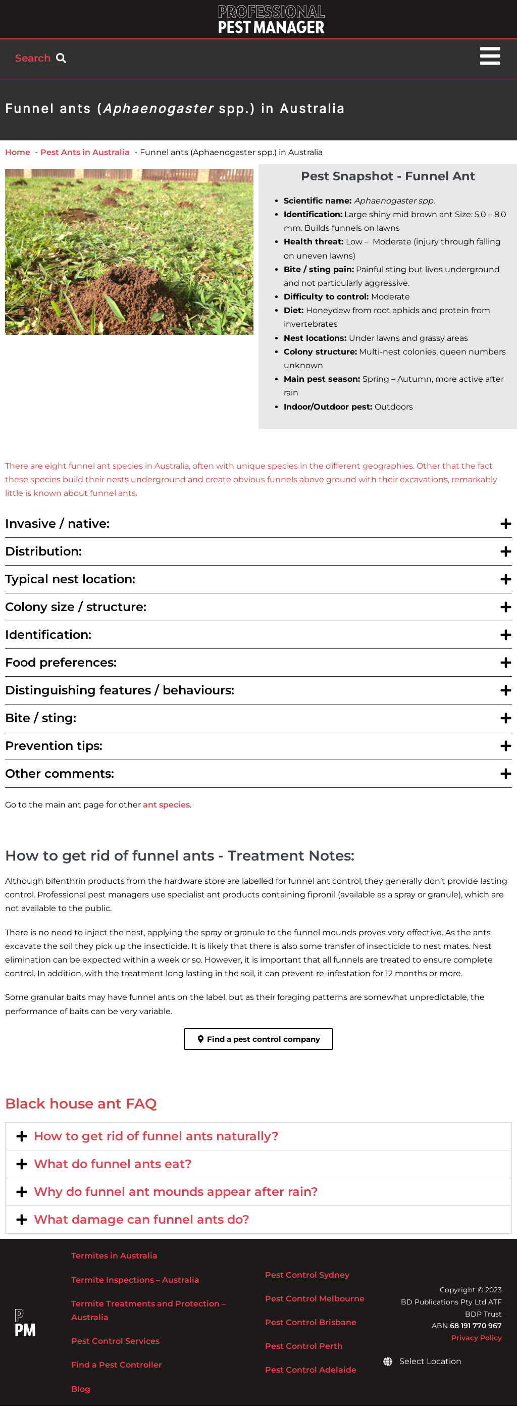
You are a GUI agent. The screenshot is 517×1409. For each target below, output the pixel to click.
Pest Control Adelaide (310, 1373)
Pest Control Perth (304, 1349)
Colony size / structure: (75, 610)
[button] (258, 527)
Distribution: (43, 554)
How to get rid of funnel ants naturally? (156, 1139)
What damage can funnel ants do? (141, 1223)
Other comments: (59, 777)
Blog (80, 1392)
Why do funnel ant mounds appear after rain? (176, 1195)
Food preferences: (61, 666)
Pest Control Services (115, 1344)
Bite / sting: (40, 721)
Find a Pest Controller (116, 1368)
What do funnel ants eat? (113, 1167)
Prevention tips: (53, 749)
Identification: (48, 638)
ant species (166, 808)
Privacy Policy (476, 1340)
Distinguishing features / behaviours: (119, 693)
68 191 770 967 (476, 1329)
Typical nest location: (70, 582)
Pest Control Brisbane (310, 1325)
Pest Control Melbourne (315, 1301)
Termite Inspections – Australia (135, 1283)
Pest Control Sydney (307, 1278)
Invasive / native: (57, 527)
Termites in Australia (114, 1259)
